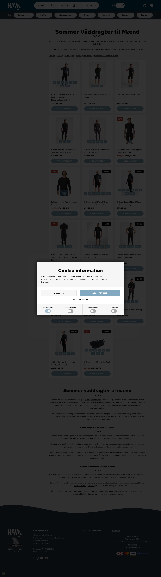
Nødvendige (48, 309)
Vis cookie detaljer (80, 299)
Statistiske (114, 309)
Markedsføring (70, 309)
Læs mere (45, 282)
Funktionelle (93, 309)
